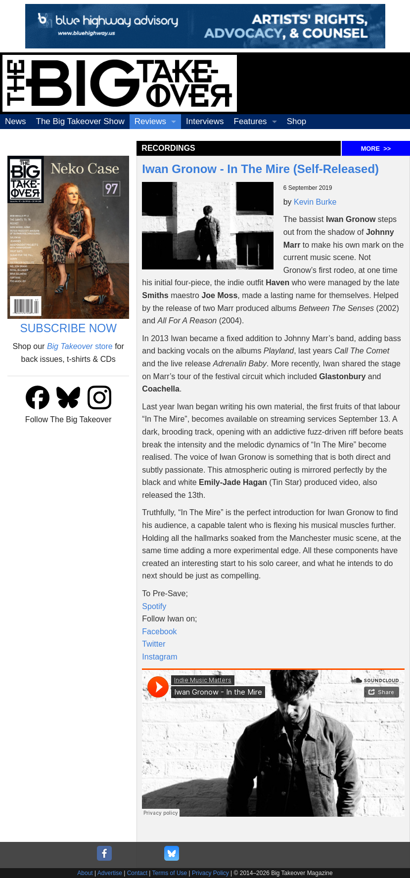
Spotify (154, 606)
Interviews (205, 121)
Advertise (109, 873)
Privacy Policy (210, 873)
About (84, 873)
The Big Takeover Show (80, 121)
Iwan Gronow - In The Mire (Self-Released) (262, 169)
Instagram (159, 657)
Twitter (153, 644)
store (80, 346)
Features (250, 121)
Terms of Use (169, 873)
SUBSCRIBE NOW (68, 328)
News (15, 121)
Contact (137, 873)
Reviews (150, 121)
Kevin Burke (315, 202)
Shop (297, 121)
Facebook (159, 631)
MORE (376, 148)
